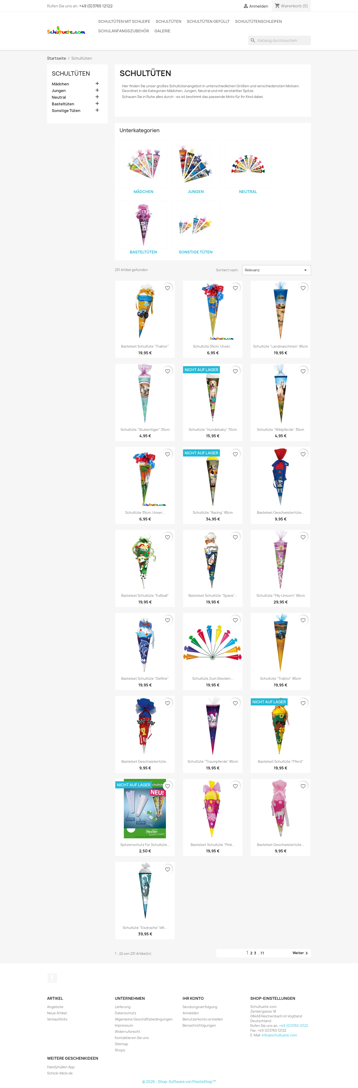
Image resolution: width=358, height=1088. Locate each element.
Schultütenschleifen (258, 21)
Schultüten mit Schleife (124, 21)
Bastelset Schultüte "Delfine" (145, 678)
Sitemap (121, 1044)
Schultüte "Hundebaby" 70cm (213, 429)
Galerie (162, 31)
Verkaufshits (57, 1019)
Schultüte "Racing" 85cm (213, 512)
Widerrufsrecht (127, 1031)
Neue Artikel (57, 1013)
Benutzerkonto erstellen (203, 1019)
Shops (120, 1050)
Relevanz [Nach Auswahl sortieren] (276, 270)
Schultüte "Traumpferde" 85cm (213, 761)
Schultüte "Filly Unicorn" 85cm (280, 595)
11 (262, 953)
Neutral (59, 97)
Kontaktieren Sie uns (132, 1037)
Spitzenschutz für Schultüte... (145, 844)
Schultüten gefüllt (208, 21)
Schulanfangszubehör (123, 31)
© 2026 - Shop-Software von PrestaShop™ (179, 1081)
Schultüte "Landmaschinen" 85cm (280, 346)
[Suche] (279, 40)
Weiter (301, 953)
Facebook (52, 978)
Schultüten (168, 21)
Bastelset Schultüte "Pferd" (280, 761)
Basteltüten (63, 104)
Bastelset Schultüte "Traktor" (145, 346)
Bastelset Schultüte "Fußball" (145, 595)
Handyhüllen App (61, 1067)
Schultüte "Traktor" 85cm (280, 678)
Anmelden (191, 1013)
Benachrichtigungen (199, 1025)
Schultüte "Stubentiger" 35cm (145, 429)
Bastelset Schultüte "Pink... (213, 844)
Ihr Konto (193, 998)
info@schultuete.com (279, 1035)
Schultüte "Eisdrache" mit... (145, 927)
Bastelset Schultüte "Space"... (213, 595)
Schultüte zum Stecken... (212, 678)
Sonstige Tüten (66, 110)
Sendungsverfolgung (200, 1007)
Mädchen (60, 84)
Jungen (59, 90)
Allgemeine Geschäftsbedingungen (144, 1019)
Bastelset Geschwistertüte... (280, 512)
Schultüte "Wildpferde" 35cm (280, 429)
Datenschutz (125, 1013)
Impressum (124, 1025)
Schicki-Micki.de (60, 1073)
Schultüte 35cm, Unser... (213, 346)
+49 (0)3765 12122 (96, 6)
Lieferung (123, 1007)
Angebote (55, 1007)
